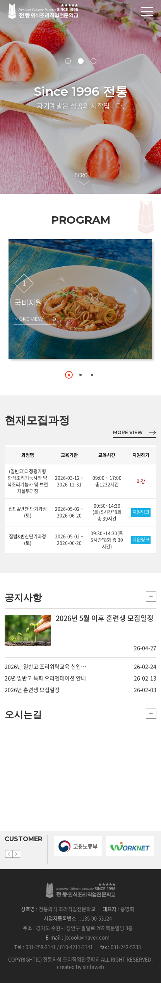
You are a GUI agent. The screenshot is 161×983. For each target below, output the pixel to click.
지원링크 (140, 512)
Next (16, 854)
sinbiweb (93, 966)
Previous (9, 854)
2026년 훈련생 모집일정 (32, 689)
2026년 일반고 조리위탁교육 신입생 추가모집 (46, 666)
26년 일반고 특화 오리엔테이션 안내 (45, 678)
